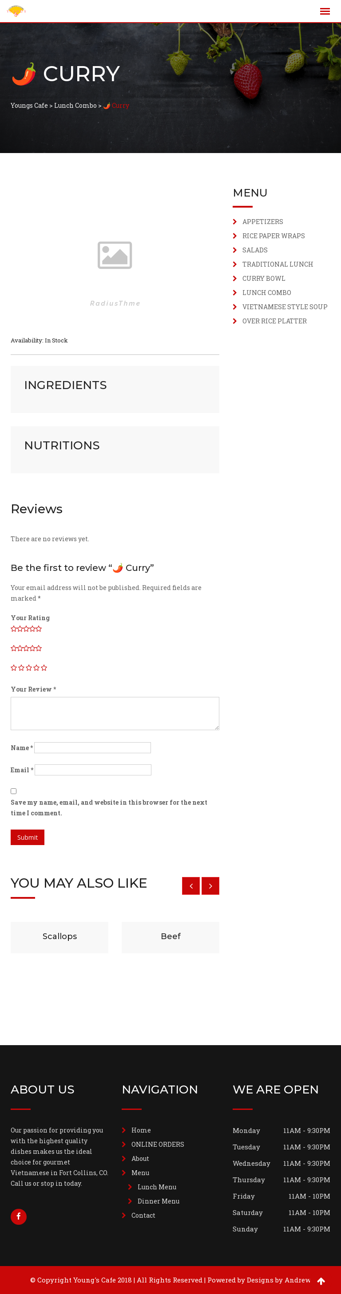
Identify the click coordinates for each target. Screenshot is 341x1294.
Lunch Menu (157, 1187)
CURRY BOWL (263, 278)
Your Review (33, 689)
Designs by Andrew (279, 1279)
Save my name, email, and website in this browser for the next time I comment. (109, 807)
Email (22, 770)
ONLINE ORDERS (157, 1144)
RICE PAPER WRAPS (273, 236)
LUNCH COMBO (266, 292)
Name (22, 747)
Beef (171, 936)
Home (141, 1130)
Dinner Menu (158, 1201)
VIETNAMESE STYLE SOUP (285, 307)
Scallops (60, 936)
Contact (143, 1215)
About (140, 1158)
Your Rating (30, 618)
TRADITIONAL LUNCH (277, 264)
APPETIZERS (262, 221)
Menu (140, 1172)
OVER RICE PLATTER (274, 321)
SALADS (255, 250)
